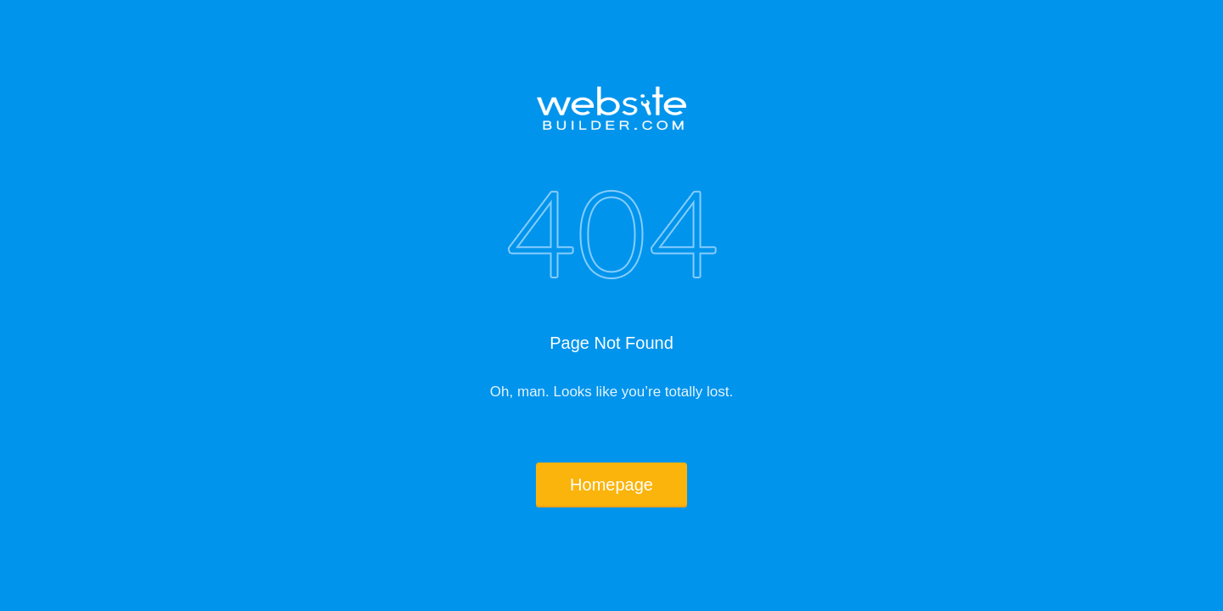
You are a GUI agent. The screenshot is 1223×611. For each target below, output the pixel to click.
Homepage (611, 484)
